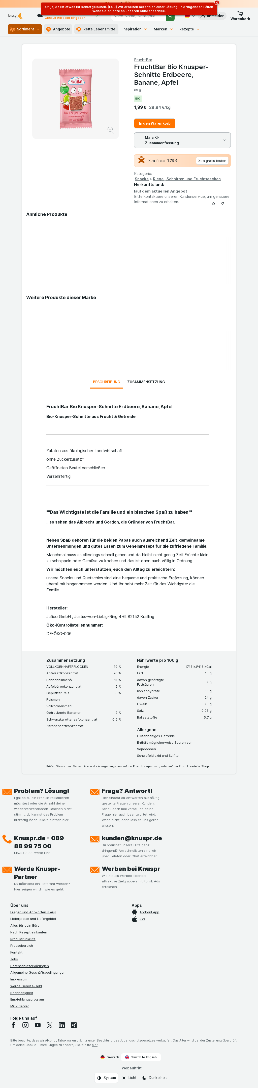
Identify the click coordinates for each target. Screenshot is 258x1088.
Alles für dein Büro (25, 925)
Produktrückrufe (23, 939)
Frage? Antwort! (127, 790)
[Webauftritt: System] (106, 1078)
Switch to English (141, 1057)
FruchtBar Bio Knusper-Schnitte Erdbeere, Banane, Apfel (171, 74)
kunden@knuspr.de (132, 838)
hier (95, 1045)
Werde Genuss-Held (26, 986)
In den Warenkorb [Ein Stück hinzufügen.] (155, 123)
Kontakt (16, 952)
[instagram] (25, 1025)
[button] (240, 15)
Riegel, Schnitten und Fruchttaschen (187, 178)
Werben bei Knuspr (131, 868)
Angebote (58, 29)
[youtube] (38, 1025)
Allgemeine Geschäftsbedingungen (38, 972)
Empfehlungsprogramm (28, 999)
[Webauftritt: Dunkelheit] (154, 1078)
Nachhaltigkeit (21, 993)
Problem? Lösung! (41, 790)
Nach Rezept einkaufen (28, 932)
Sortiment (25, 29)
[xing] (74, 1025)
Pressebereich (21, 945)
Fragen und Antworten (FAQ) (33, 912)
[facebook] (13, 1025)
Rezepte (189, 29)
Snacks (142, 178)
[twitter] (50, 1025)
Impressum (18, 979)
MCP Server (19, 1006)
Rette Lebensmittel (96, 29)
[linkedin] (62, 1025)
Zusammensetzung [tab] (146, 382)
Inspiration (135, 29)
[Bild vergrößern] (111, 131)
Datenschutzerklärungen (29, 966)
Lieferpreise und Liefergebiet (33, 919)
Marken (163, 29)
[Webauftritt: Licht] (129, 1078)
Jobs (14, 959)
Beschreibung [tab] (106, 382)
